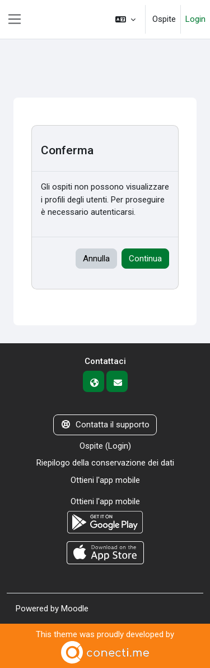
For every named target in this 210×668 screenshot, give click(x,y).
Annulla (96, 259)
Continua (145, 259)
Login (195, 19)
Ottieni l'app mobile (105, 480)
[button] (125, 19)
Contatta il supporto (105, 425)
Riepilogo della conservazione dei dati (105, 463)
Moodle (74, 608)
